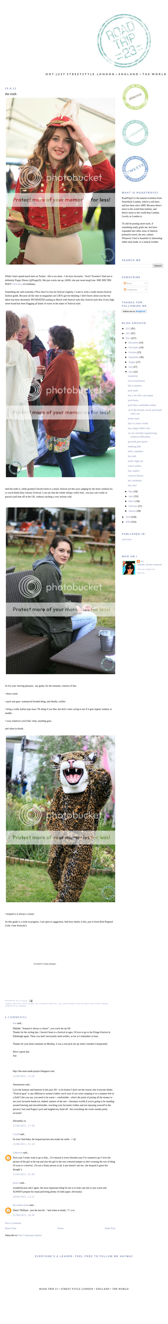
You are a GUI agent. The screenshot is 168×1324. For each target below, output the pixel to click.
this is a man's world (138, 423)
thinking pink (134, 446)
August (132, 362)
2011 (128, 338)
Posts (128, 283)
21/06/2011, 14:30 (24, 1215)
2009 (128, 522)
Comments (130, 289)
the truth (11, 94)
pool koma (133, 400)
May (131, 491)
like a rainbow (135, 385)
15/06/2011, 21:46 (24, 1174)
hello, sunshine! (135, 451)
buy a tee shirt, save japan (140, 395)
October (133, 352)
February (133, 506)
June (131, 372)
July (131, 367)
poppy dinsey (101, 1004)
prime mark (133, 418)
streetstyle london (15, 1006)
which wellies (134, 466)
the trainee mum (21, 1205)
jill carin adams (66, 1004)
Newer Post (10, 1228)
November (134, 347)
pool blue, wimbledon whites (142, 405)
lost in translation (136, 381)
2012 (128, 333)
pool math (133, 390)
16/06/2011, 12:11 (24, 1196)
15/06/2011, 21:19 (24, 1144)
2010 (128, 517)
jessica (16, 1183)
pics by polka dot (85, 1004)
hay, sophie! (134, 471)
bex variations (135, 480)
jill (142, 561)
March (132, 501)
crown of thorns (135, 475)
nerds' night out (135, 461)
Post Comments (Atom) (30, 1235)
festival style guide (23, 1004)
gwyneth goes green (137, 441)
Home (61, 1228)
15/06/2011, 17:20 (24, 1125)
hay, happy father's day (139, 428)
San (15, 1023)
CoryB (16, 1134)
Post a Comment (13, 1223)
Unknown (17, 1152)
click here (17, 284)
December (134, 342)
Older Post (110, 1228)
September (134, 357)
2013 (128, 328)
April (131, 496)
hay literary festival (46, 1004)
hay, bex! (132, 485)
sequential (133, 376)
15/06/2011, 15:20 (24, 1076)
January (133, 511)
